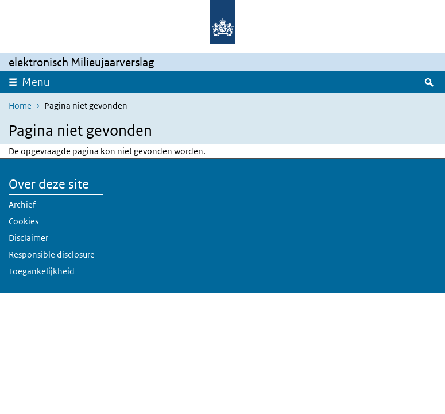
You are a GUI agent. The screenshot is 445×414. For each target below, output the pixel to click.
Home (20, 105)
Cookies (23, 221)
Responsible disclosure (52, 254)
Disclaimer (28, 237)
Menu (36, 82)
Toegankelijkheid (42, 271)
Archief (22, 204)
